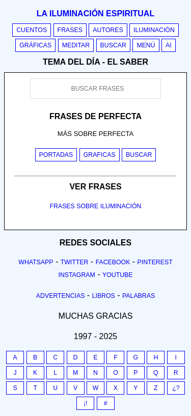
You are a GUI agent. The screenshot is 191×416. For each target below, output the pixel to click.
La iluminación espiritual (95, 13)
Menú (146, 45)
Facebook (113, 262)
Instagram (76, 275)
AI (169, 45)
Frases (70, 30)
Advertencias (60, 295)
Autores (108, 30)
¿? (175, 388)
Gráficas (35, 45)
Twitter (75, 262)
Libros (103, 295)
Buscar (113, 45)
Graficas (100, 154)
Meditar (76, 45)
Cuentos (31, 30)
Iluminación (154, 30)
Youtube (117, 275)
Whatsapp (35, 262)
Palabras (138, 295)
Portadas (56, 154)
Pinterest (155, 262)
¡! (86, 403)
